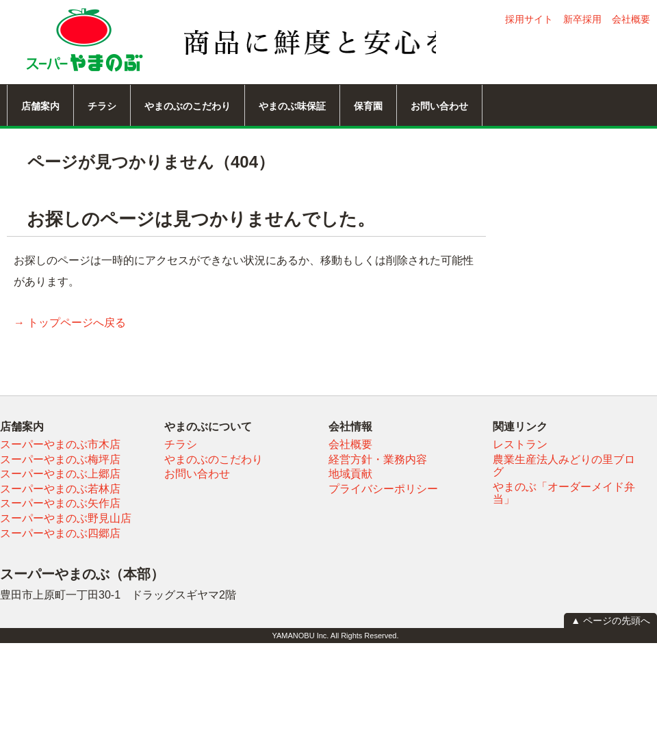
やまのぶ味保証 (292, 106)
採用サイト (529, 19)
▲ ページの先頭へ (610, 620)
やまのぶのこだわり (187, 106)
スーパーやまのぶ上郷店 (60, 474)
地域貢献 (350, 474)
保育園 (368, 106)
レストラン (520, 444)
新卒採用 (582, 19)
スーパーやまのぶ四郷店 (60, 533)
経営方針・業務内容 (377, 459)
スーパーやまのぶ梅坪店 (60, 459)
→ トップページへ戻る (70, 322)
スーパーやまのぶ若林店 (60, 489)
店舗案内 (40, 106)
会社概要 (631, 19)
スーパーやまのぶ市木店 (60, 444)
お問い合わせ (439, 106)
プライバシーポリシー (383, 489)
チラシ (102, 106)
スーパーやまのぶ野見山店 (65, 518)
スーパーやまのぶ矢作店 (60, 503)
